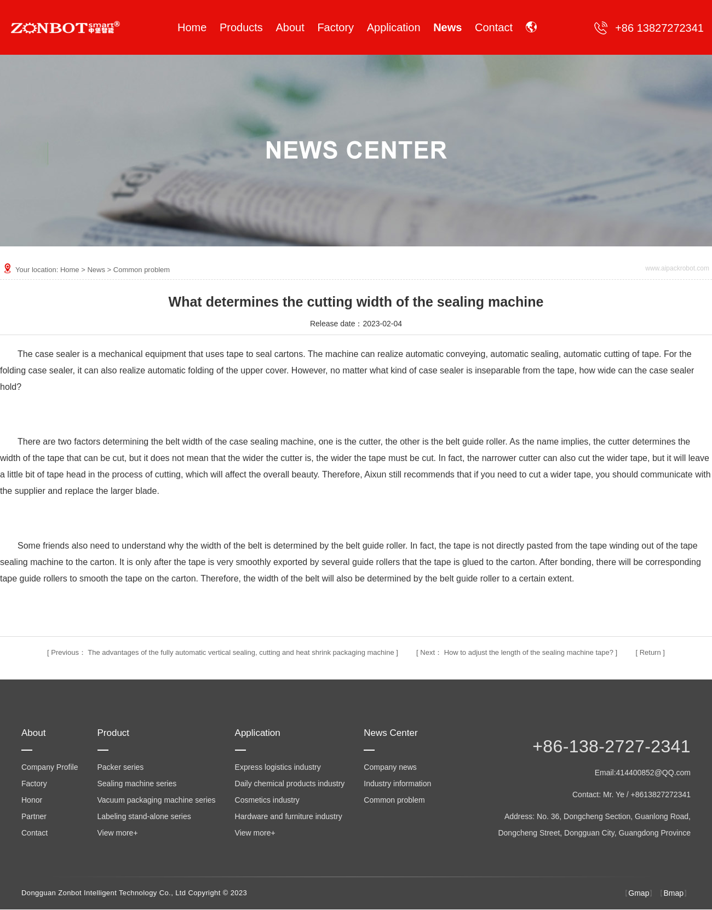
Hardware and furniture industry (288, 816)
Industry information (397, 783)
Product (113, 733)
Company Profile (49, 767)
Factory (34, 783)
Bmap (673, 893)
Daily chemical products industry (290, 783)
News (96, 270)
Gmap (638, 893)
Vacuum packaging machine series (156, 800)
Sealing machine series (137, 783)
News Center (390, 733)
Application (257, 733)
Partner (34, 816)
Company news (390, 767)
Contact (34, 832)
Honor (31, 800)
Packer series (120, 767)
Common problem (141, 270)
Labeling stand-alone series (144, 816)
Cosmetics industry (267, 800)
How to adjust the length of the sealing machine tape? (528, 652)
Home (69, 270)
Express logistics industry (278, 767)
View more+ (117, 832)
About (33, 733)
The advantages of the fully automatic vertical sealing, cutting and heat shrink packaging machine (241, 652)
